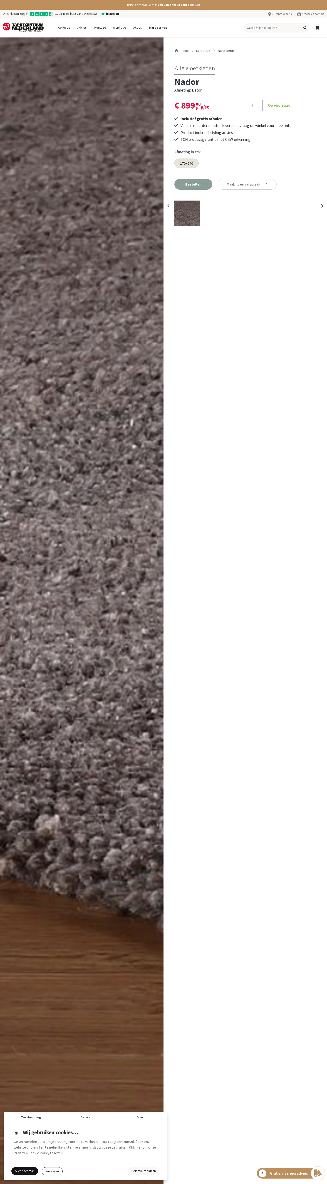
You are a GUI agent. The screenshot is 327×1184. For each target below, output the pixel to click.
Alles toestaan (25, 1171)
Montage (100, 27)
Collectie (64, 27)
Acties (137, 27)
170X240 (186, 163)
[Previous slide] (168, 207)
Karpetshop (158, 27)
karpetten (203, 51)
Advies (82, 27)
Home (181, 51)
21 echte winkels (282, 14)
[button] (163, 5)
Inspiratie (119, 27)
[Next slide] (322, 207)
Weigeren (52, 1171)
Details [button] (85, 1117)
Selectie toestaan (143, 1171)
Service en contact (313, 14)
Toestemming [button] (31, 1117)
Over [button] (139, 1117)
